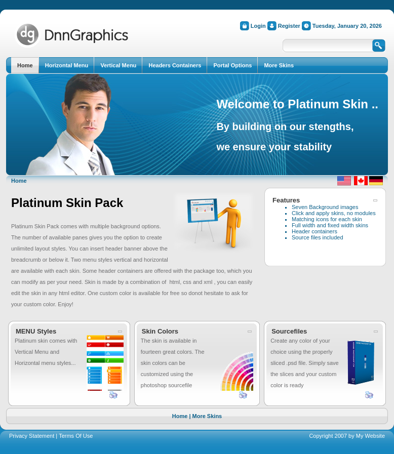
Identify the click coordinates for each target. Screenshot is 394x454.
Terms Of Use (76, 436)
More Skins (207, 416)
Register (289, 26)
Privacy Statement (31, 436)
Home (19, 181)
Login (258, 26)
